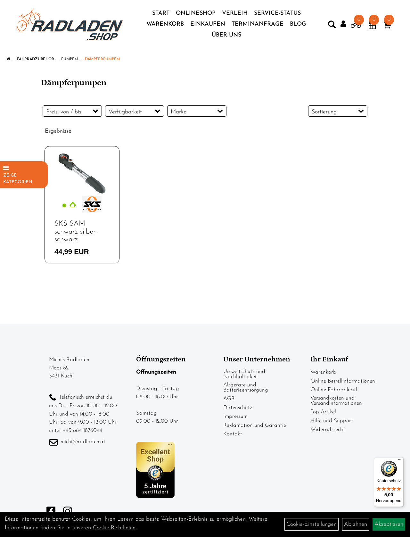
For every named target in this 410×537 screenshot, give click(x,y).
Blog (298, 24)
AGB (228, 398)
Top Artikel (323, 412)
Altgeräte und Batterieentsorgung (245, 387)
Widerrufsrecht (327, 429)
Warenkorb (165, 24)
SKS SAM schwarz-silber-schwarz (76, 231)
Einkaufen (207, 24)
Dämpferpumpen (102, 59)
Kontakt (232, 434)
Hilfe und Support (331, 421)
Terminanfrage (257, 24)
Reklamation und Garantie (254, 425)
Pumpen (69, 59)
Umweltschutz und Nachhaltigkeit (244, 374)
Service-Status (277, 13)
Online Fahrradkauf (333, 389)
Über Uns (226, 35)
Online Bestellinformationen (342, 381)
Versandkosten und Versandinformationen (336, 400)
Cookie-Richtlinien (114, 528)
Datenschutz (237, 407)
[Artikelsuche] (332, 26)
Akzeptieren (388, 524)
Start (160, 13)
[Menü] (400, 461)
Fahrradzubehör (35, 59)
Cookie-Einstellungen (311, 524)
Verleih (235, 13)
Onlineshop (196, 13)
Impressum (235, 416)
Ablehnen (355, 524)
